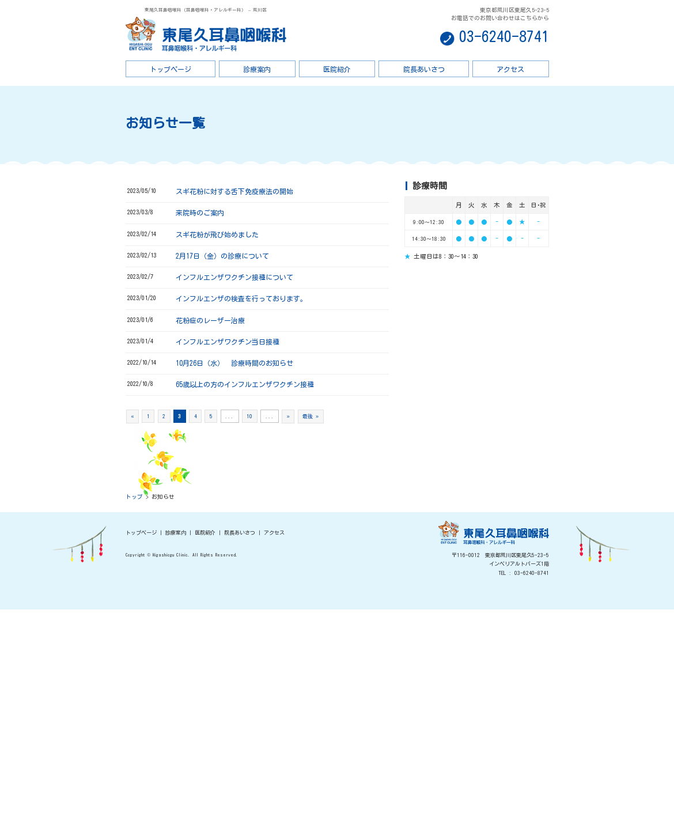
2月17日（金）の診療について (222, 255)
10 (249, 416)
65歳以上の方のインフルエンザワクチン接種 (245, 384)
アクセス (510, 69)
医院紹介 (337, 69)
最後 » (310, 416)
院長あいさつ (424, 69)
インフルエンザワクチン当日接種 (227, 341)
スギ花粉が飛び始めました (217, 234)
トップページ (170, 69)
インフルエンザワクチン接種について (234, 277)
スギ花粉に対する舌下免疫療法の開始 (234, 191)
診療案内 (257, 69)
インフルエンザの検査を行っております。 (241, 298)
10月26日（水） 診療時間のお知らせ (234, 362)
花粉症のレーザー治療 (210, 320)
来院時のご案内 (200, 212)
